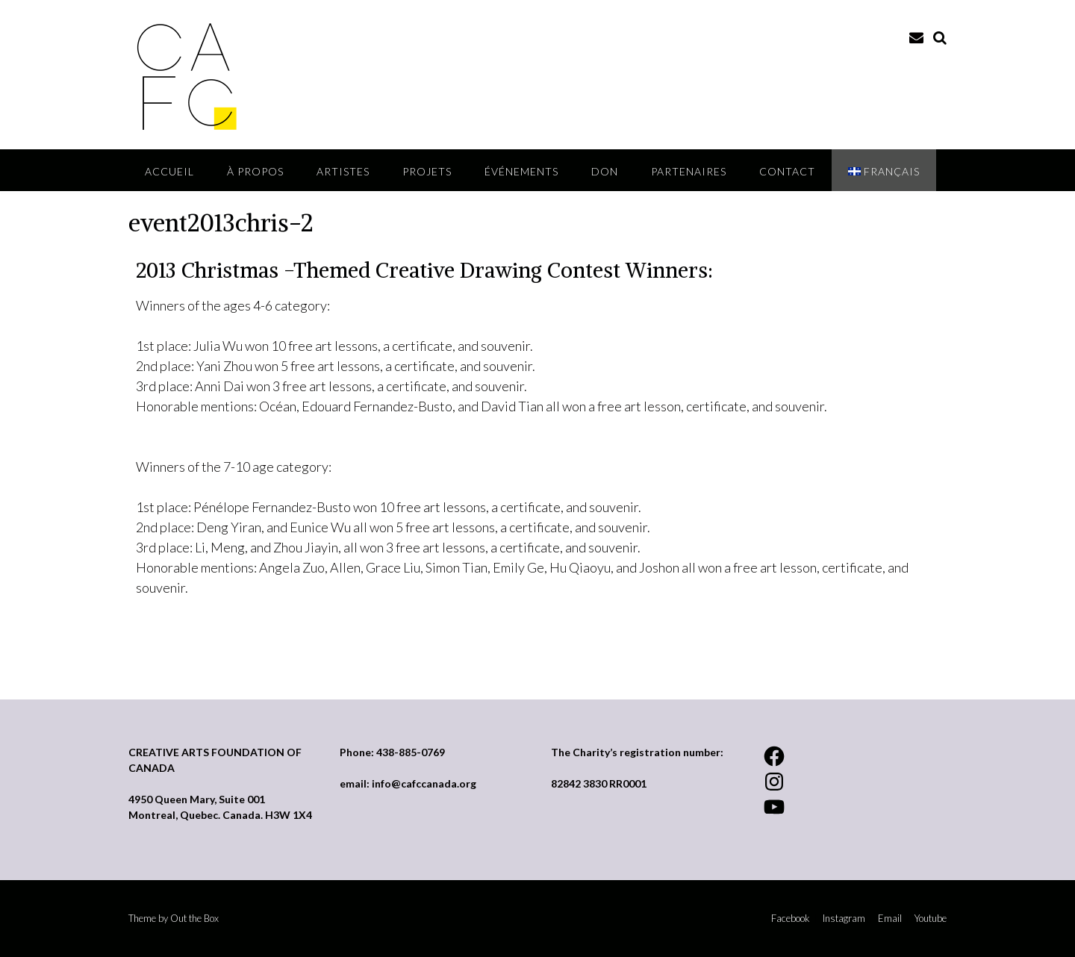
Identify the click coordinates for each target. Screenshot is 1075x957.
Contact (787, 171)
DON (604, 171)
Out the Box (194, 918)
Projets (427, 171)
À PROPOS (255, 171)
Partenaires (688, 171)
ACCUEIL (169, 171)
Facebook (790, 918)
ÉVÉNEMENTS (521, 171)
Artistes (343, 171)
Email (890, 918)
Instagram (844, 918)
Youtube (930, 918)
